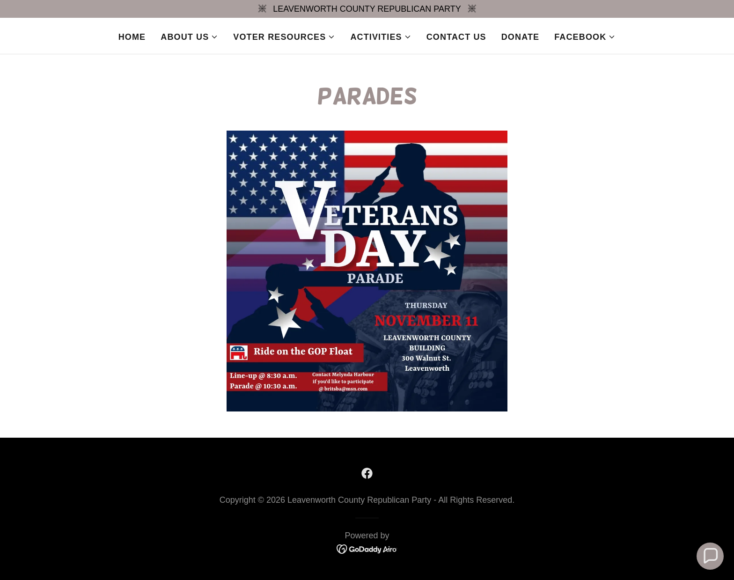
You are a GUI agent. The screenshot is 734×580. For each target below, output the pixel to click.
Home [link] (132, 37)
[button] (189, 37)
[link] (367, 473)
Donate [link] (520, 37)
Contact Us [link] (456, 37)
